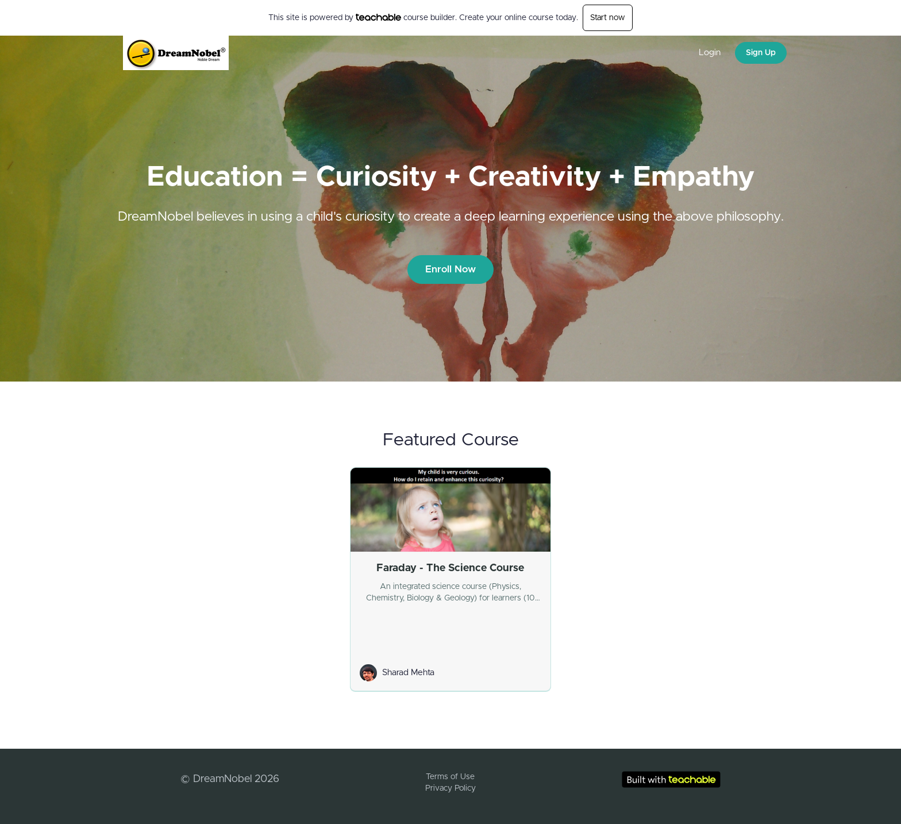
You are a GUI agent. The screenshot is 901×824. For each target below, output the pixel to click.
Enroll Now (450, 269)
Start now (607, 18)
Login (710, 52)
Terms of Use (450, 777)
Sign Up (761, 53)
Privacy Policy (450, 788)
